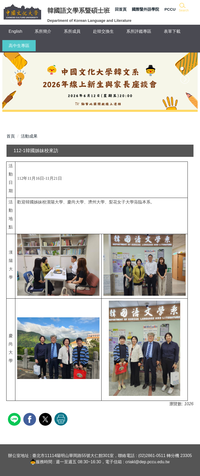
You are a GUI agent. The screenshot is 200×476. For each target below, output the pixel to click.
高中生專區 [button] (19, 45)
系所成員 (72, 31)
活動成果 (29, 136)
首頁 (11, 136)
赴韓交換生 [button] (103, 31)
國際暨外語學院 (145, 9)
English (15, 31)
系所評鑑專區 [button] (138, 31)
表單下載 (172, 31)
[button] (183, 7)
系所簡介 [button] (43, 31)
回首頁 (121, 9)
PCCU (170, 9)
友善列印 (60, 419)
